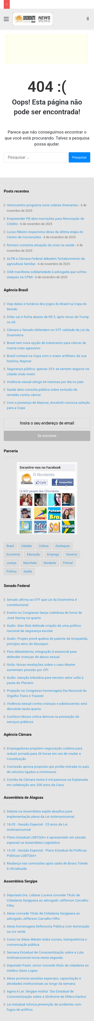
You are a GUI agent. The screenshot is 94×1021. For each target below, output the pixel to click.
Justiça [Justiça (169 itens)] (11, 563)
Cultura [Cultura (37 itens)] (43, 546)
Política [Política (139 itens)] (12, 571)
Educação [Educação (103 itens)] (33, 554)
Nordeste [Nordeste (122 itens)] (50, 563)
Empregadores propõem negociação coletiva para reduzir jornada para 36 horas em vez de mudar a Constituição (44, 753)
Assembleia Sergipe (20, 881)
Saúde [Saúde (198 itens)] (28, 571)
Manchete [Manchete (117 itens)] (30, 563)
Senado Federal (17, 586)
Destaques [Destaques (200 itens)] (62, 546)
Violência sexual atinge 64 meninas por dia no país (45, 382)
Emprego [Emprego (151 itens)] (53, 554)
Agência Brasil (16, 290)
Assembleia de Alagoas (23, 797)
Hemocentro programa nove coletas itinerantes (42, 205)
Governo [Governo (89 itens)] (71, 554)
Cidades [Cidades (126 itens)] (26, 546)
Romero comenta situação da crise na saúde (40, 245)
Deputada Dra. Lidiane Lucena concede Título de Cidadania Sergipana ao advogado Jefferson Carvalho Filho (47, 900)
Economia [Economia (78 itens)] (13, 554)
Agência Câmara (18, 734)
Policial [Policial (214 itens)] (68, 563)
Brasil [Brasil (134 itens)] (10, 546)
